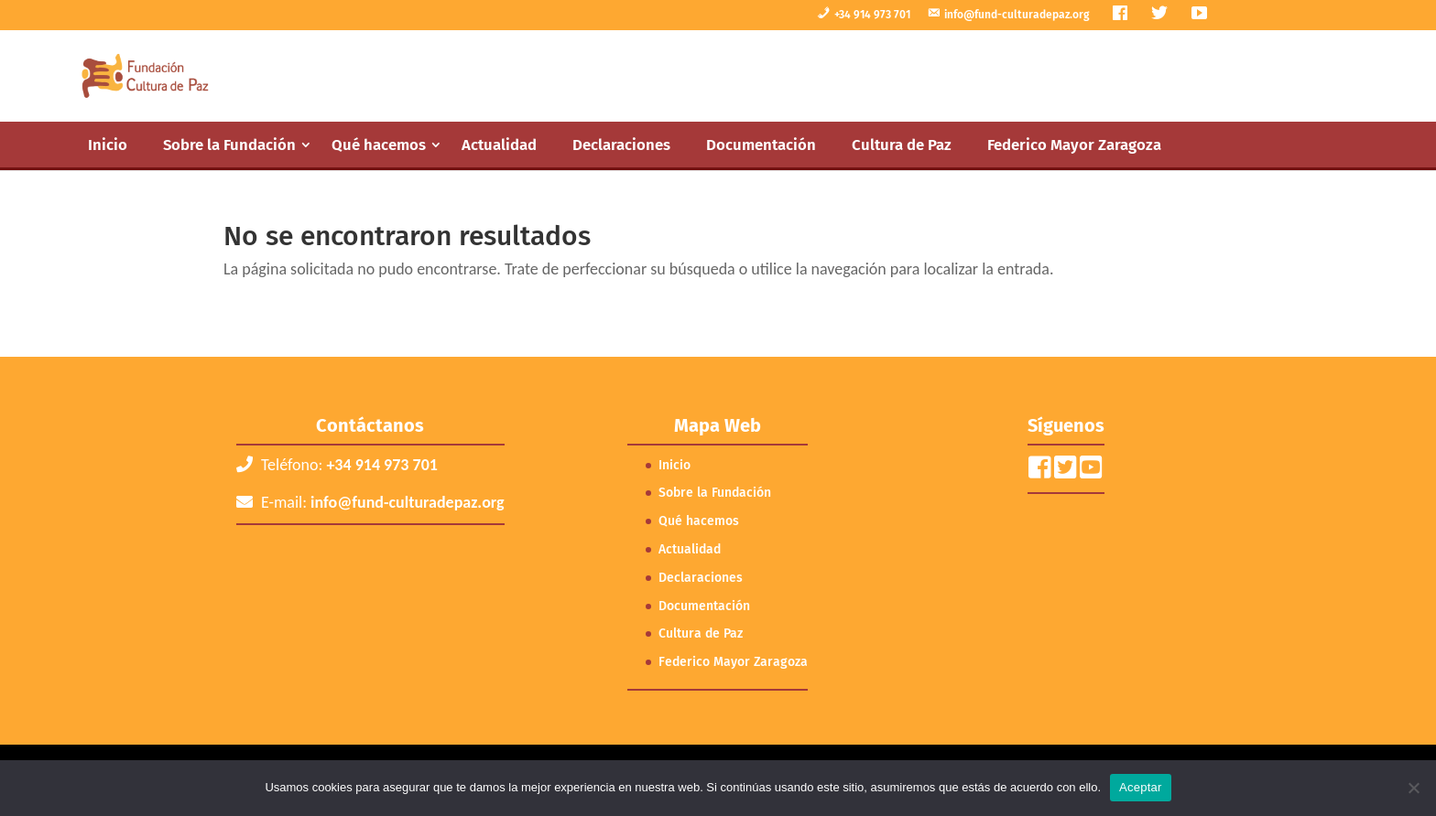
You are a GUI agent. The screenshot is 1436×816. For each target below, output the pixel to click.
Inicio (107, 144)
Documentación (761, 144)
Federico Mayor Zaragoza (1074, 144)
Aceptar (1140, 787)
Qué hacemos (379, 144)
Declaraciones (621, 144)
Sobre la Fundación (229, 144)
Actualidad (499, 144)
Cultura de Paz (902, 144)
